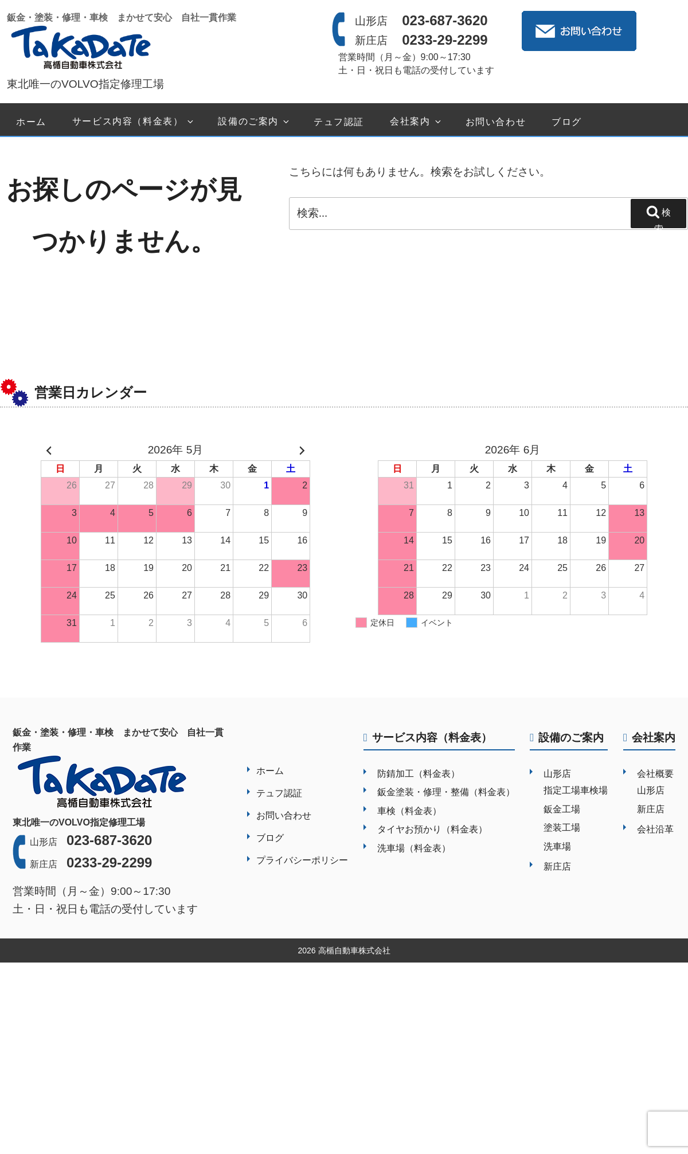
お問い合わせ (496, 122)
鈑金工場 (562, 809)
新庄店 (557, 866)
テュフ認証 (339, 122)
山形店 (557, 774)
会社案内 (416, 122)
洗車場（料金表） (414, 848)
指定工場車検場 (576, 790)
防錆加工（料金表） (418, 774)
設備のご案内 (254, 122)
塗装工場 (562, 827)
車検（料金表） (409, 811)
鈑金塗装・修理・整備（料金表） (446, 792)
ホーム (31, 122)
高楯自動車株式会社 (354, 950)
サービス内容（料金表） (134, 122)
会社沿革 (655, 829)
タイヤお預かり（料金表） (432, 829)
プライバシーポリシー (302, 860)
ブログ (567, 122)
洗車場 (557, 846)
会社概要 (655, 774)
